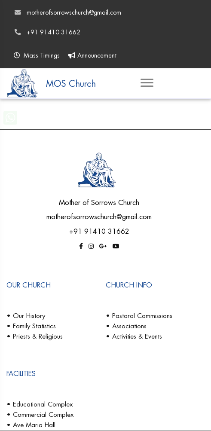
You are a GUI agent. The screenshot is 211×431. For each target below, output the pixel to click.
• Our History (25, 316)
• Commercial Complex (39, 414)
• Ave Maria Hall (30, 425)
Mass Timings (37, 55)
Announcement (92, 55)
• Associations (126, 326)
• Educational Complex (39, 404)
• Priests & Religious (34, 336)
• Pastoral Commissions (139, 316)
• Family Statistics (31, 326)
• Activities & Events (134, 336)
